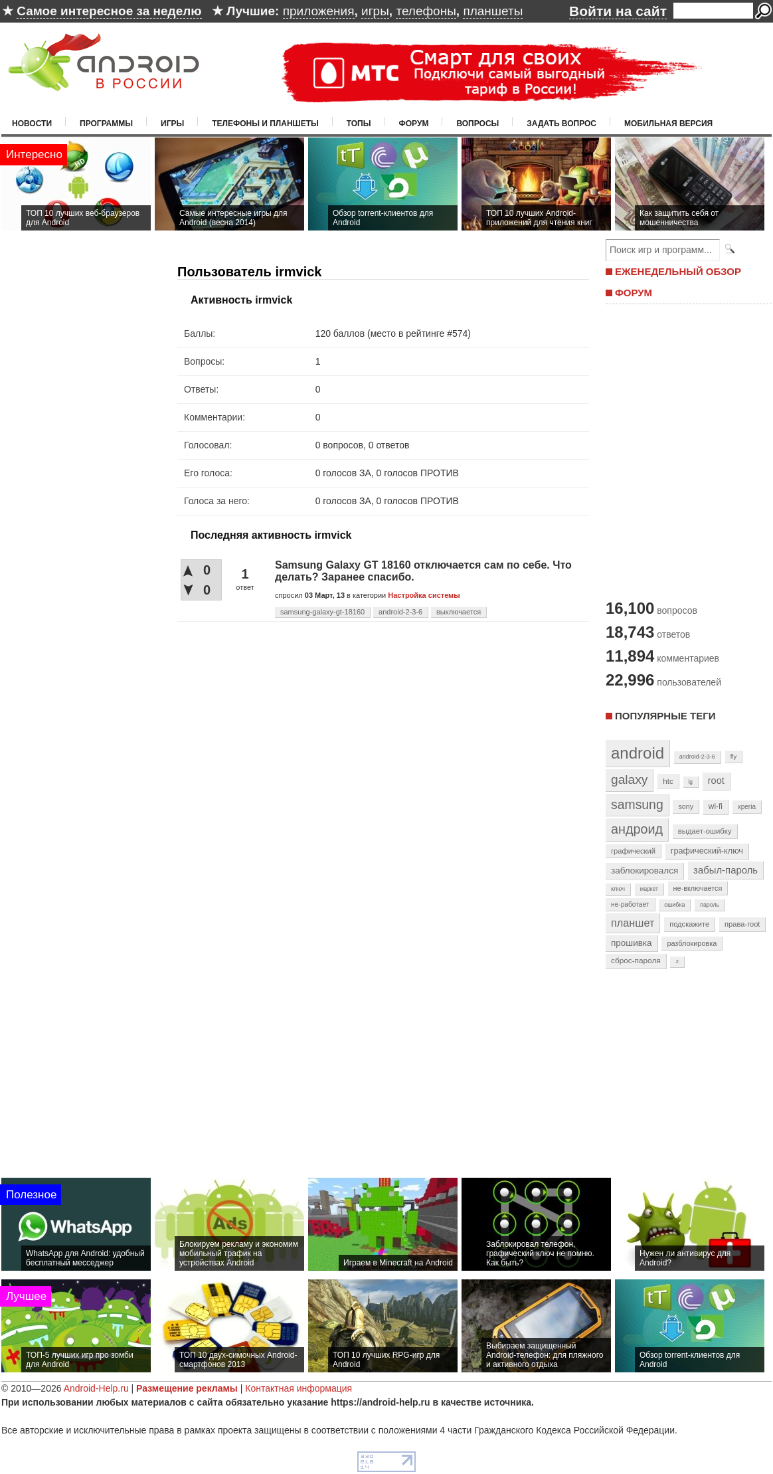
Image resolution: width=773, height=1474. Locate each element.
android (637, 753)
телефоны (426, 11)
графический (633, 851)
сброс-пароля (636, 960)
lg (691, 782)
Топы (359, 123)
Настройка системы (424, 595)
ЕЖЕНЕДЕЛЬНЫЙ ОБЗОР (678, 271)
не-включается (698, 888)
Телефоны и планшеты (265, 123)
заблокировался (644, 870)
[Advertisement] (685, 450)
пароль (709, 904)
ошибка (674, 904)
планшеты (493, 11)
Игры (172, 123)
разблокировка (692, 943)
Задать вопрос (561, 123)
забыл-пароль (725, 870)
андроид (637, 829)
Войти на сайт (618, 11)
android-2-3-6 (400, 612)
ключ (618, 888)
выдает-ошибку (705, 831)
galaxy (629, 779)
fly (733, 756)
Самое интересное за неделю (109, 11)
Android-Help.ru (96, 1388)
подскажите (689, 924)
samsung (637, 804)
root (716, 780)
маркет (649, 888)
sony (685, 806)
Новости (32, 123)
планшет (632, 923)
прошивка (631, 943)
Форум (414, 123)
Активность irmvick (241, 300)
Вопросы (477, 123)
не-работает (630, 904)
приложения (319, 11)
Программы (106, 123)
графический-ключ (707, 851)
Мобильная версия (668, 123)
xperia (747, 806)
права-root (742, 924)
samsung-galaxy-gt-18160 (322, 612)
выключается (458, 612)
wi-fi (716, 806)
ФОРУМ (633, 292)
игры (375, 11)
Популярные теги (665, 715)
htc (668, 781)
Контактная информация (298, 1388)
